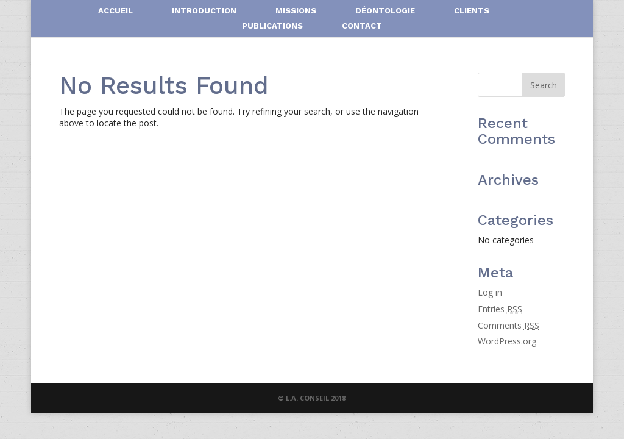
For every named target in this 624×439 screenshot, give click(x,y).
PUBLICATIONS (272, 26)
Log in (490, 292)
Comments (508, 325)
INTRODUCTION (204, 11)
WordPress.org (507, 341)
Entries (500, 309)
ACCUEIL (115, 11)
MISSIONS (295, 11)
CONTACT (362, 26)
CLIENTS (471, 11)
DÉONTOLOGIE (385, 11)
